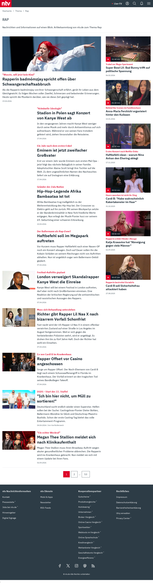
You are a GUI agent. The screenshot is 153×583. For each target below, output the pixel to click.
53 (85, 474)
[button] (19, 491)
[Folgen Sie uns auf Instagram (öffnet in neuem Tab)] (76, 566)
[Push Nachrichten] (141, 3)
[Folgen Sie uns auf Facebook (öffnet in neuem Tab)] (60, 566)
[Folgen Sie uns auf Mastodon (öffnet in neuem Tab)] (85, 566)
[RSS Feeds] (93, 566)
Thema (18, 11)
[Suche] (134, 3)
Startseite (7, 11)
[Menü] (149, 3)
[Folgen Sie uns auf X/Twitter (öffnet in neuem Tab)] (68, 566)
